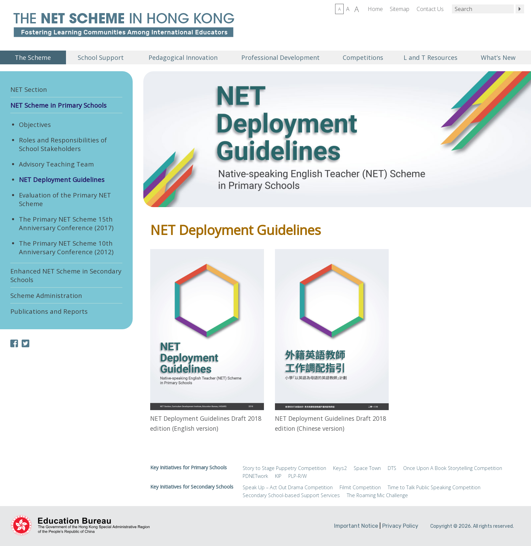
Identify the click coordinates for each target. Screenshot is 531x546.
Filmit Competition (360, 487)
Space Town (367, 468)
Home (375, 9)
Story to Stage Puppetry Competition (284, 468)
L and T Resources (430, 57)
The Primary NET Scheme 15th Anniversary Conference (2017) (66, 223)
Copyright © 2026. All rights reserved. (472, 526)
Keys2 (340, 468)
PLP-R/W (297, 476)
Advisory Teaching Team (56, 164)
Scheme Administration (46, 295)
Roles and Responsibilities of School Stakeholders (63, 144)
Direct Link (207, 343)
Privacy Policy (400, 526)
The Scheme (33, 57)
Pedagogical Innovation (183, 57)
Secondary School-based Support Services (291, 495)
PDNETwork (255, 476)
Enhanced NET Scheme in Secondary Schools (65, 275)
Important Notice (356, 526)
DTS (392, 468)
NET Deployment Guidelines (61, 179)
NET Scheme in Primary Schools (58, 105)
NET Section (28, 89)
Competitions (363, 57)
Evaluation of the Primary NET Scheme (65, 199)
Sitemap (399, 9)
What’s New (498, 57)
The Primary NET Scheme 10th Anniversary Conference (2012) (66, 247)
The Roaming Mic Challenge (377, 495)
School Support (101, 57)
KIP (278, 476)
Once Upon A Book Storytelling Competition (452, 468)
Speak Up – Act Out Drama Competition (288, 487)
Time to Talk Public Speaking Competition (434, 487)
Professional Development (280, 57)
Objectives (35, 124)
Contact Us (430, 9)
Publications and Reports (49, 311)
